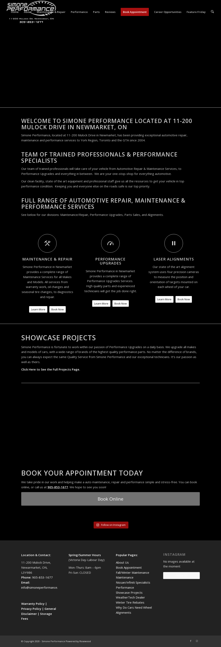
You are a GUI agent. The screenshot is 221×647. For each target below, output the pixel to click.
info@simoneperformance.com (42, 587)
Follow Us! (181, 575)
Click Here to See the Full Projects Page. (50, 369)
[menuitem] (15, 12)
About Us (122, 562)
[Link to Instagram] (197, 641)
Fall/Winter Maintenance (132, 572)
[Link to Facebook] (191, 641)
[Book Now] (57, 309)
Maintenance (124, 577)
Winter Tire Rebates (130, 602)
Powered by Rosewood (78, 641)
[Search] (213, 12)
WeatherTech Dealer (130, 597)
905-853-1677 (58, 487)
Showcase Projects (129, 592)
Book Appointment (129, 567)
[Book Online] (110, 499)
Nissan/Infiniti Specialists (133, 582)
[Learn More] (38, 309)
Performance (125, 587)
